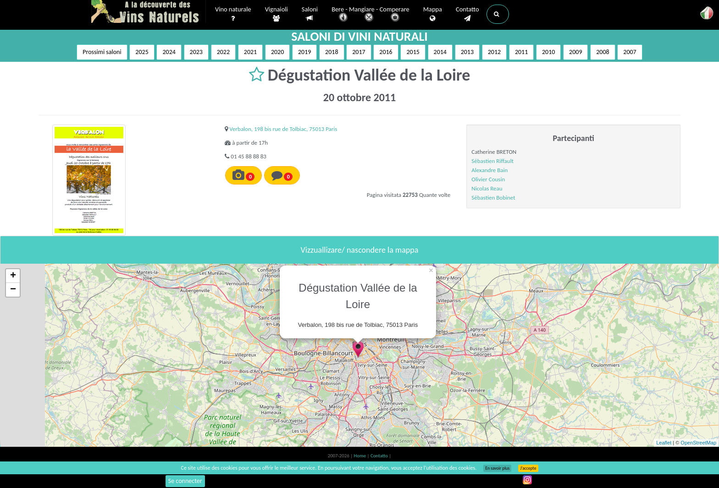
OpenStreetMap (698, 442)
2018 (331, 52)
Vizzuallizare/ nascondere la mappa (360, 250)
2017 (358, 52)
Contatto (467, 14)
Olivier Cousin (488, 179)
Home (360, 456)
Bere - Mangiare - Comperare (370, 15)
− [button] (13, 290)
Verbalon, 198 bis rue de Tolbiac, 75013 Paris (283, 128)
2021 (250, 52)
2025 (141, 52)
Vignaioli (276, 14)
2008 (602, 52)
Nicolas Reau (486, 188)
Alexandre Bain (489, 170)
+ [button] (13, 276)
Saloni (310, 14)
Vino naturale (233, 14)
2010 (548, 52)
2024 (168, 52)
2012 (494, 52)
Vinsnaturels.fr (148, 12)
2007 (629, 52)
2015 (412, 52)
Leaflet (663, 442)
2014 (440, 52)
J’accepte (528, 468)
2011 (521, 52)
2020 (277, 52)
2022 (223, 52)
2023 (196, 52)
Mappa (432, 14)
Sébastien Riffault (492, 160)
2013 (467, 52)
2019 (304, 52)
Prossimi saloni (102, 52)
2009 (575, 52)
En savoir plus (497, 468)
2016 (385, 52)
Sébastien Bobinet (493, 197)
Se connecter (185, 481)
